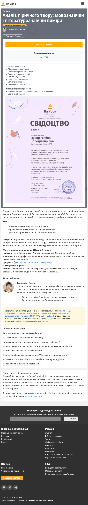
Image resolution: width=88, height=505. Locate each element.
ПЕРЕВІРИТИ (71, 419)
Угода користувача (9, 500)
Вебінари (5, 436)
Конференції (6, 439)
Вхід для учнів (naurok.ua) (56, 468)
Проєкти (49, 445)
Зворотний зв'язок (12, 478)
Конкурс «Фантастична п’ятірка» (59, 474)
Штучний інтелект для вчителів (59, 454)
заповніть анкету (33, 396)
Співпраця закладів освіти (13, 471)
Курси (3, 442)
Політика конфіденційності (45, 500)
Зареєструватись (44, 44)
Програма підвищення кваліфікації (33, 262)
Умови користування (26, 500)
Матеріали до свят (53, 471)
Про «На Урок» (7, 468)
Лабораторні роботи (54, 442)
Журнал (48, 433)
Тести (47, 439)
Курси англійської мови (55, 458)
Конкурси (49, 448)
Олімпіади (49, 451)
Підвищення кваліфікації (12, 433)
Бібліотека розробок (54, 436)
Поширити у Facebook (12, 36)
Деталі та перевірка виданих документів (30, 321)
